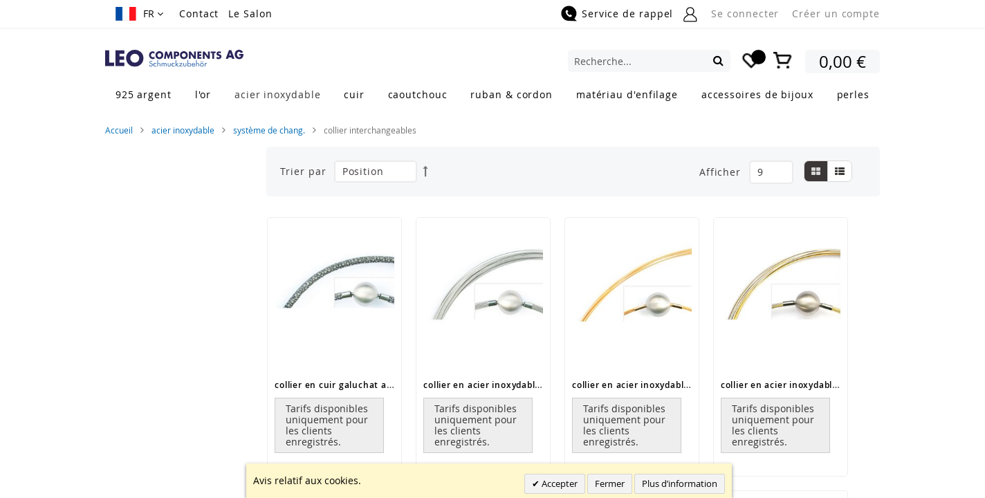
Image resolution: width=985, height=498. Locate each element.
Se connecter (745, 13)
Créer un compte (836, 13)
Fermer (610, 483)
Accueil (119, 130)
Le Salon (250, 13)
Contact (199, 13)
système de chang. (269, 130)
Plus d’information (679, 483)
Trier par (303, 171)
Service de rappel (627, 13)
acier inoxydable (182, 130)
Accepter (559, 483)
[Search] (718, 60)
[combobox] (649, 61)
